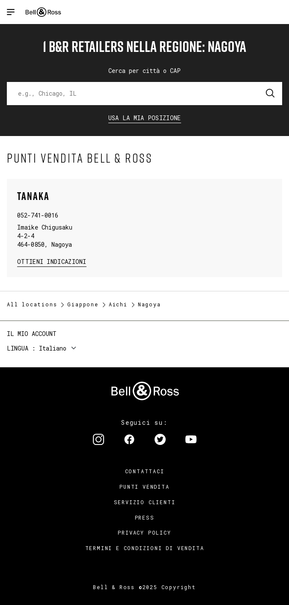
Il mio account (32, 334)
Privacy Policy (144, 532)
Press (145, 517)
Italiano (52, 348)
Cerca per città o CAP (144, 71)
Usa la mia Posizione (144, 118)
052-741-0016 (37, 215)
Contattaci (144, 471)
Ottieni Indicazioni (51, 261)
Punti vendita (144, 486)
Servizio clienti (145, 502)
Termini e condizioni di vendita (144, 547)
